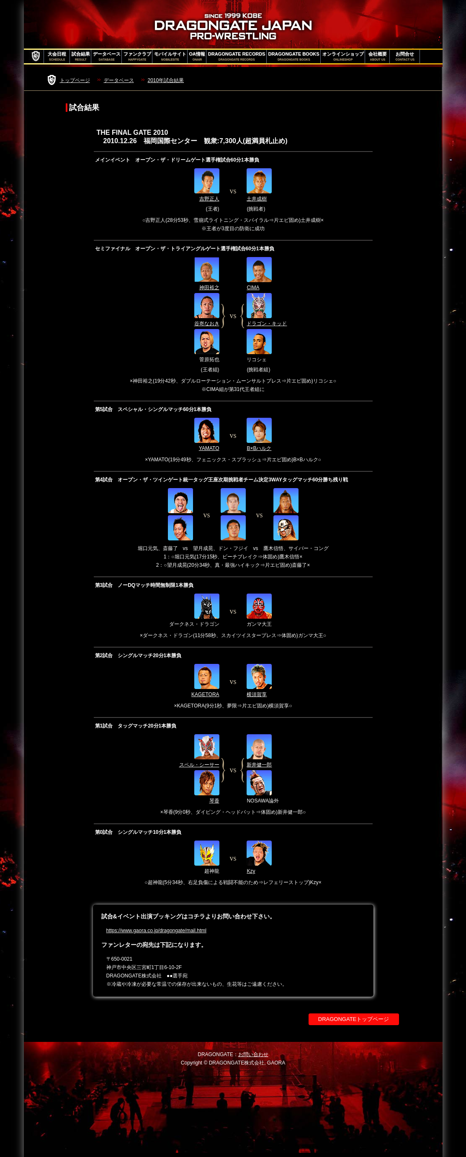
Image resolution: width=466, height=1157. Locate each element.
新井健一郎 (259, 765)
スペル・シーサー (199, 765)
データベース (107, 56)
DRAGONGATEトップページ (353, 1019)
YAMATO (209, 448)
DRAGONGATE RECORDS (236, 56)
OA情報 (197, 56)
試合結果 (81, 56)
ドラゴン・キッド (267, 324)
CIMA (253, 288)
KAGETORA (205, 694)
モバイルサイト (170, 56)
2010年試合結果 (166, 80)
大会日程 (57, 56)
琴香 (214, 801)
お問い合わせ (253, 1054)
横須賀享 (257, 694)
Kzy (251, 871)
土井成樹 (257, 199)
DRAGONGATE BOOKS (293, 56)
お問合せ (405, 56)
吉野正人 (209, 199)
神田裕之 (209, 288)
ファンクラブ (137, 56)
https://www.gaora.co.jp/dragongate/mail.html (156, 930)
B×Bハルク (259, 448)
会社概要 (377, 56)
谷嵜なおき (206, 324)
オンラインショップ (343, 56)
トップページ (75, 80)
